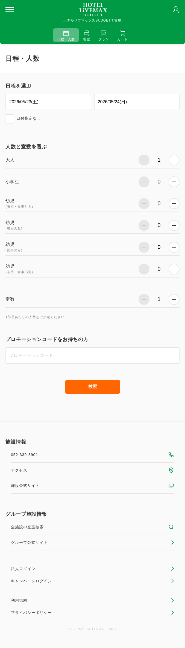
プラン (103, 36)
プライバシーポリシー (92, 612)
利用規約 (92, 600)
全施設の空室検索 (92, 527)
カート (122, 36)
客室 (86, 36)
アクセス (92, 470)
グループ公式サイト (92, 542)
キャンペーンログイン (92, 581)
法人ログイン (92, 568)
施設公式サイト (92, 485)
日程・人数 (66, 36)
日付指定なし (28, 118)
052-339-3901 (92, 454)
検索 (92, 386)
